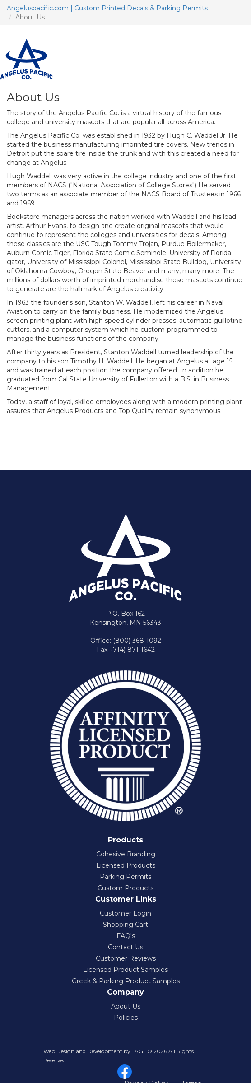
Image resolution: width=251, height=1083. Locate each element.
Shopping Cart (125, 924)
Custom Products (125, 888)
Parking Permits (125, 877)
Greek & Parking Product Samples (126, 981)
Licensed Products (125, 865)
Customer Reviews (126, 958)
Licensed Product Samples (125, 970)
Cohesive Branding (125, 854)
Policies (126, 1017)
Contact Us (125, 947)
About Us (125, 1006)
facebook (124, 1071)
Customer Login (125, 913)
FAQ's (125, 936)
